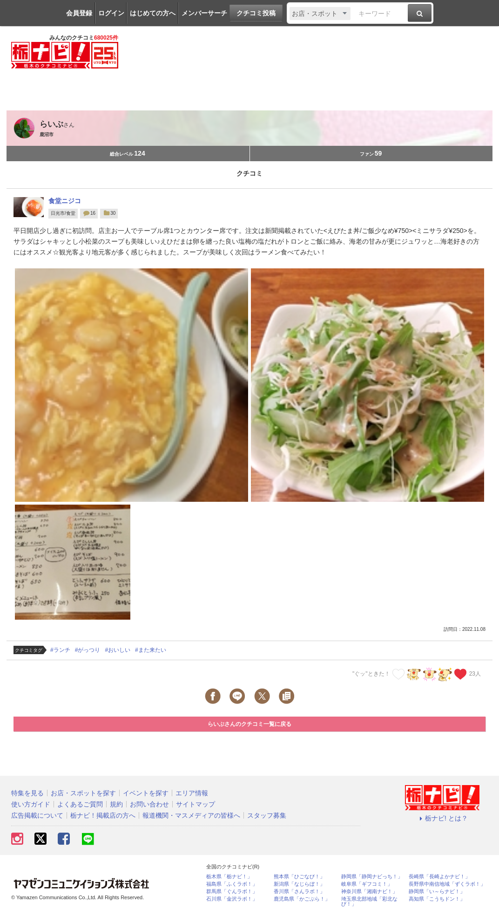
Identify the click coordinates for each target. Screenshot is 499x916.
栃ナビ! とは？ (442, 818)
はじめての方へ (152, 13)
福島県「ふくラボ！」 (231, 884)
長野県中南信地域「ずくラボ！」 (447, 884)
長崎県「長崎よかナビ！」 (439, 876)
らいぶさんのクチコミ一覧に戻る (249, 724)
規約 (116, 804)
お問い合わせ (149, 804)
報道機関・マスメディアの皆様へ (191, 815)
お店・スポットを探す (83, 793)
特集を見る (27, 793)
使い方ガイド (30, 804)
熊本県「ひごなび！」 (299, 876)
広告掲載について (37, 815)
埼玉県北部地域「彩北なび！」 (369, 901)
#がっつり (88, 650)
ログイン (111, 13)
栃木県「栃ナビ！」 (229, 876)
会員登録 (79, 13)
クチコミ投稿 (256, 13)
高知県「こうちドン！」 (437, 899)
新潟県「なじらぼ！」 (299, 884)
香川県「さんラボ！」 (299, 891)
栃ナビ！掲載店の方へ (102, 815)
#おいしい (117, 650)
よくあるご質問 (80, 804)
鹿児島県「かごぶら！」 (302, 899)
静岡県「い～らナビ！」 (437, 891)
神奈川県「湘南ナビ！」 (369, 891)
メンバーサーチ (204, 13)
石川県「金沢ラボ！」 (231, 899)
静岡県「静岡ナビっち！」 (372, 876)
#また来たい (150, 650)
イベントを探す (146, 793)
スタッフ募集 (266, 815)
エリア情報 (191, 793)
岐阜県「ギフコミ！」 (366, 884)
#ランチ (60, 650)
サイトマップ (195, 804)
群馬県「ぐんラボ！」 (231, 891)
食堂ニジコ (64, 201)
